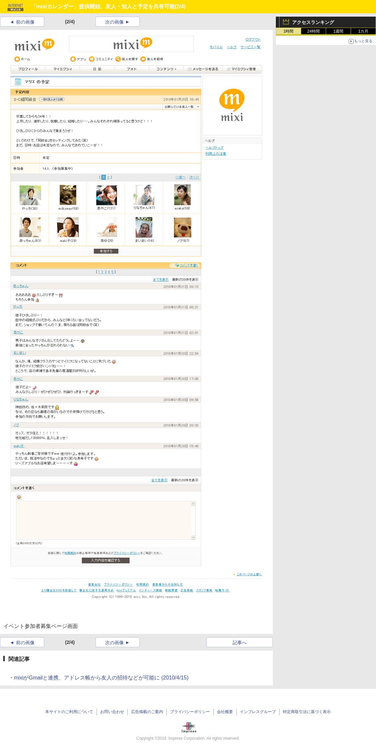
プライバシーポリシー (190, 711)
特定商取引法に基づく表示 (307, 711)
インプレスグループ (258, 711)
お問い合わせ (112, 711)
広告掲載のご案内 (147, 711)
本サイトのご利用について (69, 711)
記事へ (240, 642)
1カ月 (363, 31)
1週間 (338, 31)
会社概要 (225, 711)
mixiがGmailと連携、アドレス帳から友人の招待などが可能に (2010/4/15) (101, 677)
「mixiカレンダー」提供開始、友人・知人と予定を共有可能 (103, 6)
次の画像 (114, 22)
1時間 (288, 31)
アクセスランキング (313, 22)
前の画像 (25, 22)
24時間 (313, 31)
